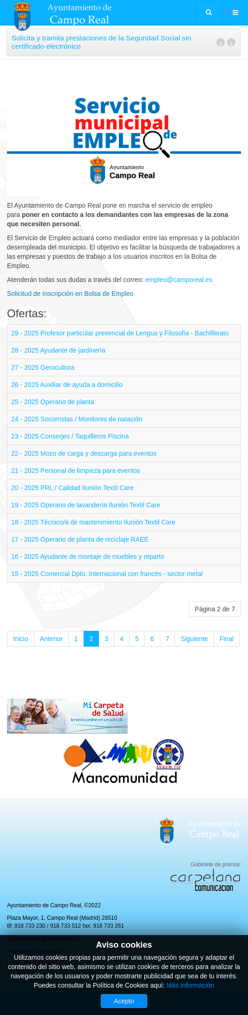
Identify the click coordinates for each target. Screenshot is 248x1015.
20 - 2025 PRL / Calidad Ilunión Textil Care (72, 487)
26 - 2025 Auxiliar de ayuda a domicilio (67, 384)
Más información (190, 985)
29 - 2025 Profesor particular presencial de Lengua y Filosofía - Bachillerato (119, 333)
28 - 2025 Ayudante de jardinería (58, 350)
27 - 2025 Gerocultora (42, 367)
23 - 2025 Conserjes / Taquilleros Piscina (70, 436)
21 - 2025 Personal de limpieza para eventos (75, 470)
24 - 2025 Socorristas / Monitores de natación (77, 419)
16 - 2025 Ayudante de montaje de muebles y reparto (87, 556)
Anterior (51, 638)
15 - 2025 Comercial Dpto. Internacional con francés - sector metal (106, 573)
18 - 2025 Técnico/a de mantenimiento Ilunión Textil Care (93, 522)
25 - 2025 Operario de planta (52, 402)
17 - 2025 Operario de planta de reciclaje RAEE (80, 539)
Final (227, 638)
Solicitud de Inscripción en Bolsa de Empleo (70, 293)
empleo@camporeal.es (178, 279)
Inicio (20, 638)
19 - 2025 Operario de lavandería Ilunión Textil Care (85, 505)
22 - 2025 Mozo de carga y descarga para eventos (84, 453)
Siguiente (194, 638)
